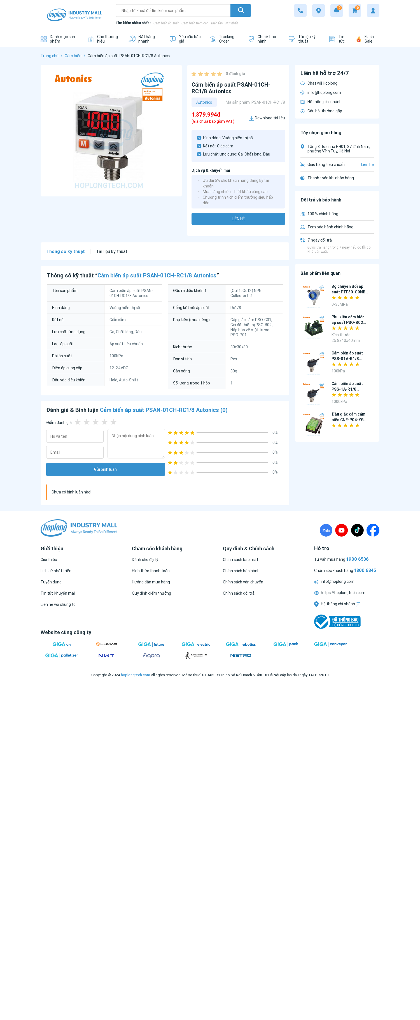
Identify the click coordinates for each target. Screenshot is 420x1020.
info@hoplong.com (320, 92)
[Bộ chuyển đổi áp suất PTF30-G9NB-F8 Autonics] (314, 297)
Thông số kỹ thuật (65, 251)
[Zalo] (326, 530)
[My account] (373, 10)
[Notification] (336, 10)
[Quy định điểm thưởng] (151, 593)
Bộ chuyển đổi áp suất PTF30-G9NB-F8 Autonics (349, 292)
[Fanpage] (373, 530)
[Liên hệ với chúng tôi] (58, 604)
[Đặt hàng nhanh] (145, 38)
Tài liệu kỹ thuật (111, 251)
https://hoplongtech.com (339, 592)
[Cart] (355, 10)
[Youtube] (341, 530)
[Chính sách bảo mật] (240, 559)
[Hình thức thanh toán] (151, 571)
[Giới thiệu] (49, 559)
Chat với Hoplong (318, 83)
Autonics (204, 102)
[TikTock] (357, 530)
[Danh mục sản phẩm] (60, 38)
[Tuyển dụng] (51, 582)
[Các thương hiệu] (103, 38)
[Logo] (75, 15)
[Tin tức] (338, 38)
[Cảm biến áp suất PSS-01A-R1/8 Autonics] (314, 363)
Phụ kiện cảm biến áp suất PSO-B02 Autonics (348, 322)
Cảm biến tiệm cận (194, 23)
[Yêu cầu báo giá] (185, 38)
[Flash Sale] (367, 38)
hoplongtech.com (135, 675)
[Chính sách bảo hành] (241, 571)
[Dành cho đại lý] (145, 559)
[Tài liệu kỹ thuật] (304, 38)
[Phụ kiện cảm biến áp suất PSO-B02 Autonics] (314, 327)
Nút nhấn (231, 23)
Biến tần (217, 23)
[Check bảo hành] (264, 38)
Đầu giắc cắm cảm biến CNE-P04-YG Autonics (348, 420)
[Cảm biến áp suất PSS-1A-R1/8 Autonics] (314, 394)
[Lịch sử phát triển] (56, 571)
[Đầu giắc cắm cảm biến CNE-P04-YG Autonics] (314, 425)
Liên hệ (238, 218)
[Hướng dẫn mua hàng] (151, 582)
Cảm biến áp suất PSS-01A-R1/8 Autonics (347, 359)
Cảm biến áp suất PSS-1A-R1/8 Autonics (347, 389)
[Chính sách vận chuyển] (243, 582)
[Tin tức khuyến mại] (58, 593)
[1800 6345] (300, 10)
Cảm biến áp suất (166, 23)
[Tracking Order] (224, 38)
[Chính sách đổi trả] (239, 593)
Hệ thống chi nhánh (321, 101)
